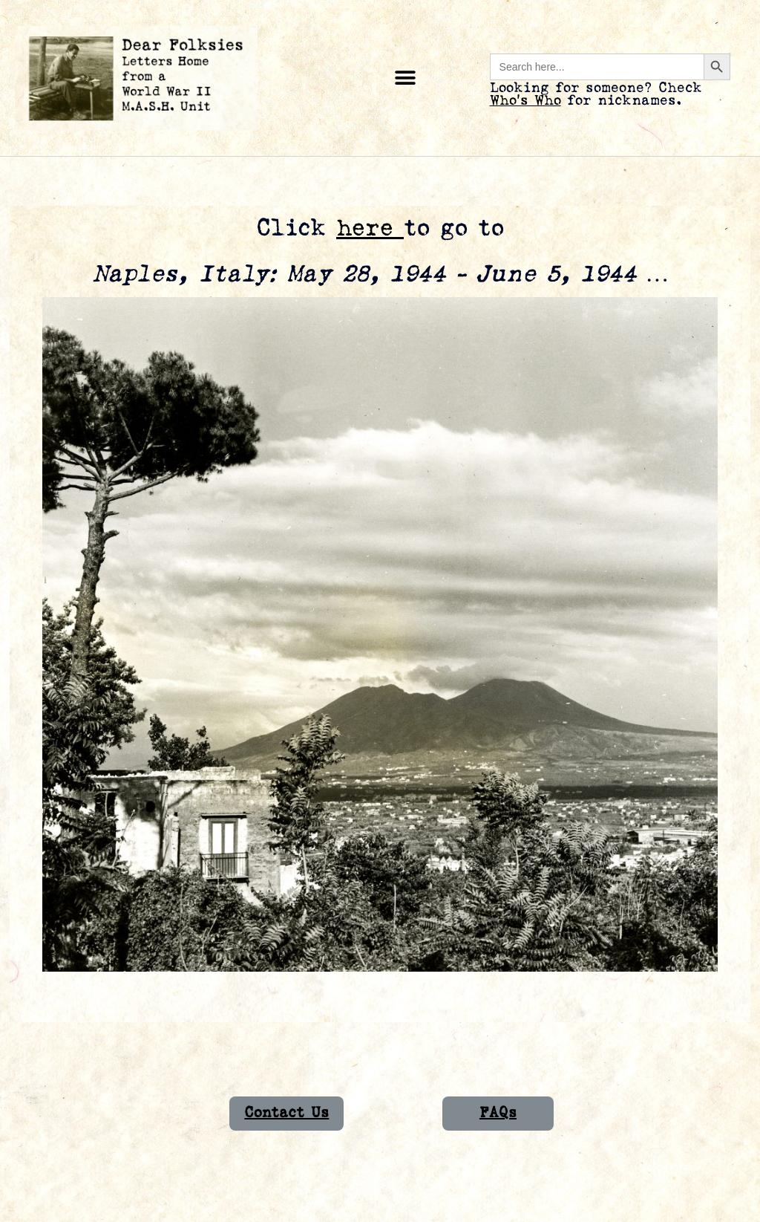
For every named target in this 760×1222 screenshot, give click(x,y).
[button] (405, 78)
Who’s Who (525, 101)
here (370, 228)
